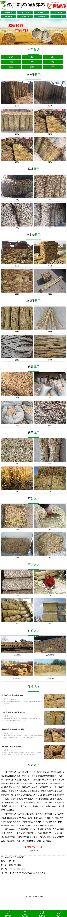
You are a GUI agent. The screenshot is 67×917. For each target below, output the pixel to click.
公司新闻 (58, 12)
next (64, 32)
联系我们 (58, 17)
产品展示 (41, 12)
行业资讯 (8, 17)
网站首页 (8, 12)
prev (3, 32)
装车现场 (25, 17)
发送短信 (42, 914)
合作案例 (41, 17)
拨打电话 (25, 914)
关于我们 (25, 12)
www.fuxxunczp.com (17, 869)
